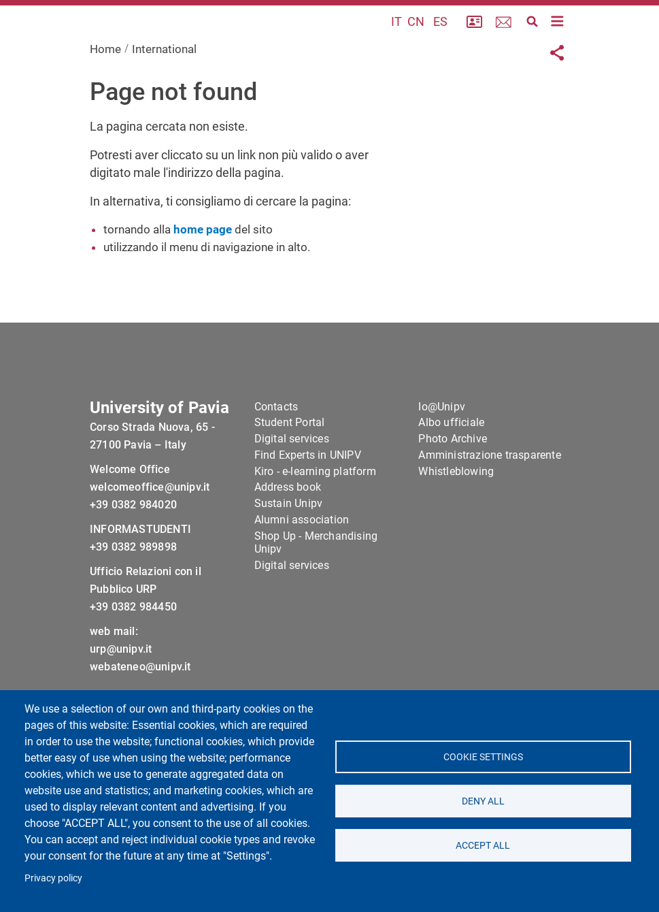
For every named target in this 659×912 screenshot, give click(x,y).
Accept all (483, 845)
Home (105, 84)
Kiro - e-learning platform (315, 515)
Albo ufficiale (451, 467)
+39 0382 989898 (133, 591)
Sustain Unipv (288, 548)
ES (440, 39)
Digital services (291, 483)
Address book (287, 531)
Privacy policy (53, 878)
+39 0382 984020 (133, 549)
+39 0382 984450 (133, 651)
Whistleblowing (456, 515)
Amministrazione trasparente (489, 499)
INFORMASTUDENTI (140, 574)
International (164, 84)
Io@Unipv (441, 450)
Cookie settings (483, 756)
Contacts (276, 450)
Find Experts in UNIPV (307, 499)
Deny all (483, 801)
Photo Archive (452, 483)
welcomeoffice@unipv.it (149, 531)
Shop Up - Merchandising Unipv (316, 587)
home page (202, 264)
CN (415, 39)
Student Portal (289, 467)
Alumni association (302, 564)
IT (396, 39)
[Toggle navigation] (557, 39)
